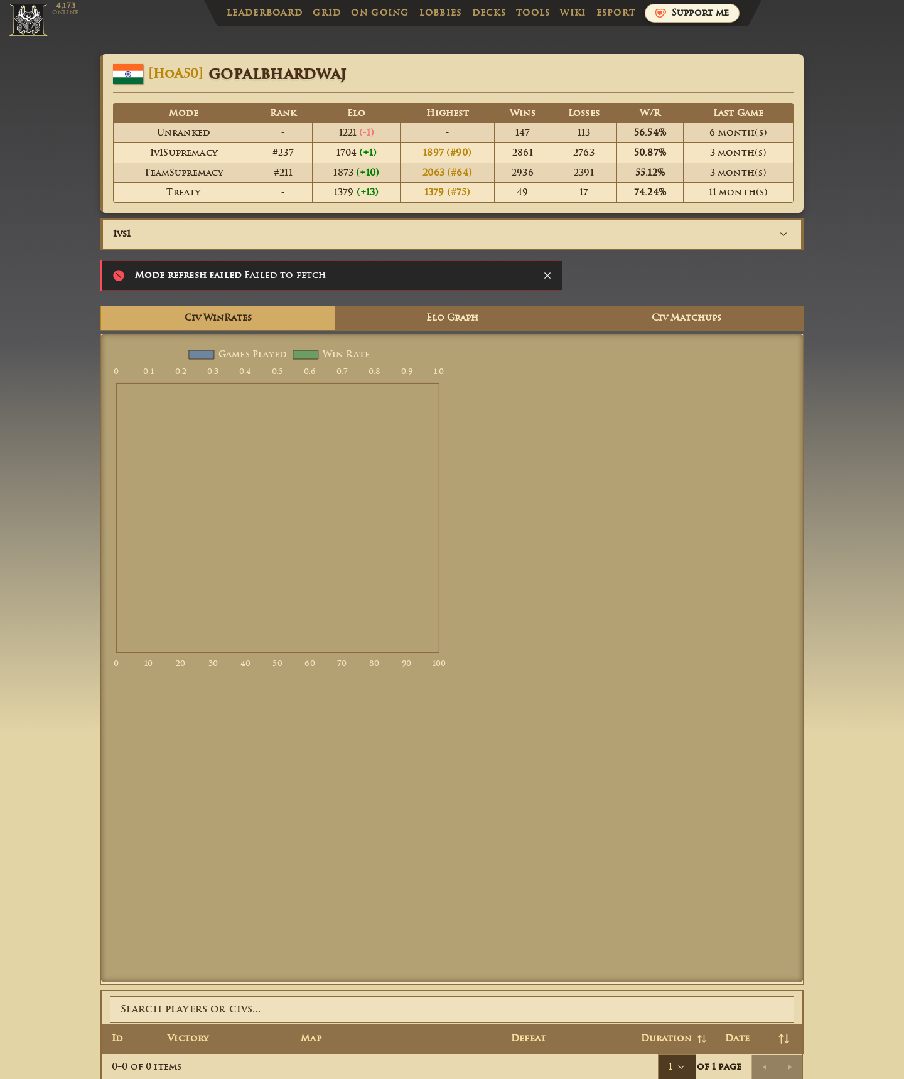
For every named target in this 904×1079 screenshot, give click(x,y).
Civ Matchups (686, 318)
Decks (489, 13)
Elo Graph (452, 318)
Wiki (573, 13)
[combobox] (452, 234)
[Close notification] (547, 275)
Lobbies (440, 13)
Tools (533, 13)
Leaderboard (265, 13)
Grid (327, 13)
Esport (616, 13)
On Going (380, 13)
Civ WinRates (218, 318)
